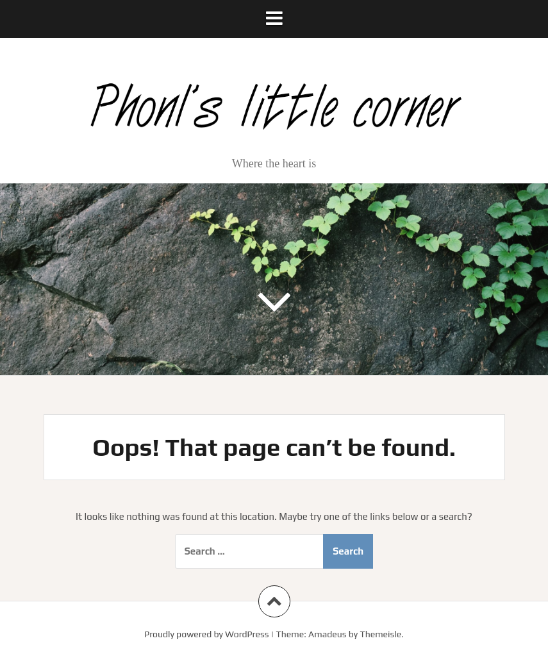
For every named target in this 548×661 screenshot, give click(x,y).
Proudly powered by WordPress (206, 634)
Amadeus (327, 634)
